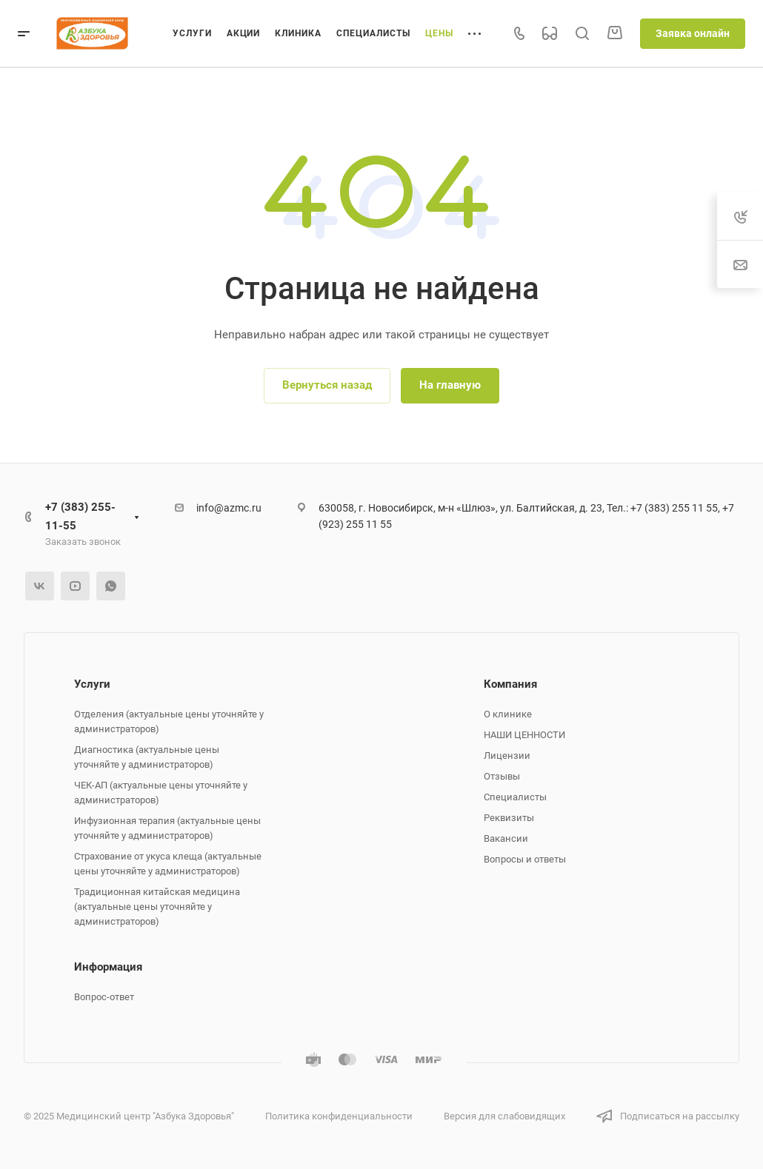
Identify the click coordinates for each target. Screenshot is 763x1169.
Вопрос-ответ (104, 996)
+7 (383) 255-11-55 (80, 516)
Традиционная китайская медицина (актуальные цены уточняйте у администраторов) (157, 906)
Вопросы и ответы (525, 859)
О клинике (508, 714)
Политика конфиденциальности (339, 1116)
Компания (510, 684)
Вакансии (506, 838)
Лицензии (507, 755)
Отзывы (502, 776)
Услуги (92, 684)
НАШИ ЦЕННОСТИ (524, 734)
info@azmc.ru (228, 508)
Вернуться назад (327, 385)
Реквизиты (509, 817)
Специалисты (515, 797)
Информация (108, 967)
